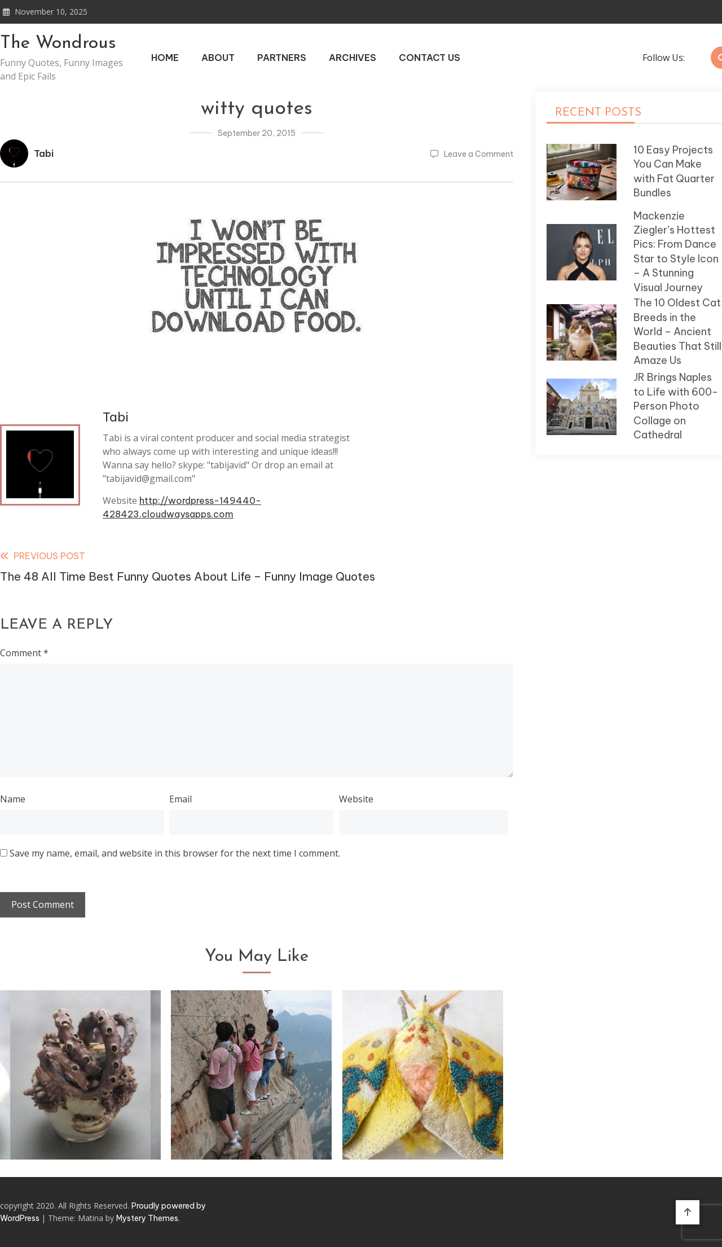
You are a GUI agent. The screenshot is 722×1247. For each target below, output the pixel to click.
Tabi (44, 153)
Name (12, 799)
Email (180, 799)
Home (165, 57)
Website (356, 799)
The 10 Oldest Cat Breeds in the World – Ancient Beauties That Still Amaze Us (677, 331)
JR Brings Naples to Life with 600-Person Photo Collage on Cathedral (675, 406)
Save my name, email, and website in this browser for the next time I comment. (175, 853)
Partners (281, 57)
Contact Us (429, 57)
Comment (24, 653)
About (218, 57)
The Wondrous (58, 43)
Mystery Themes (147, 1218)
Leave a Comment (478, 154)
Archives (352, 57)
